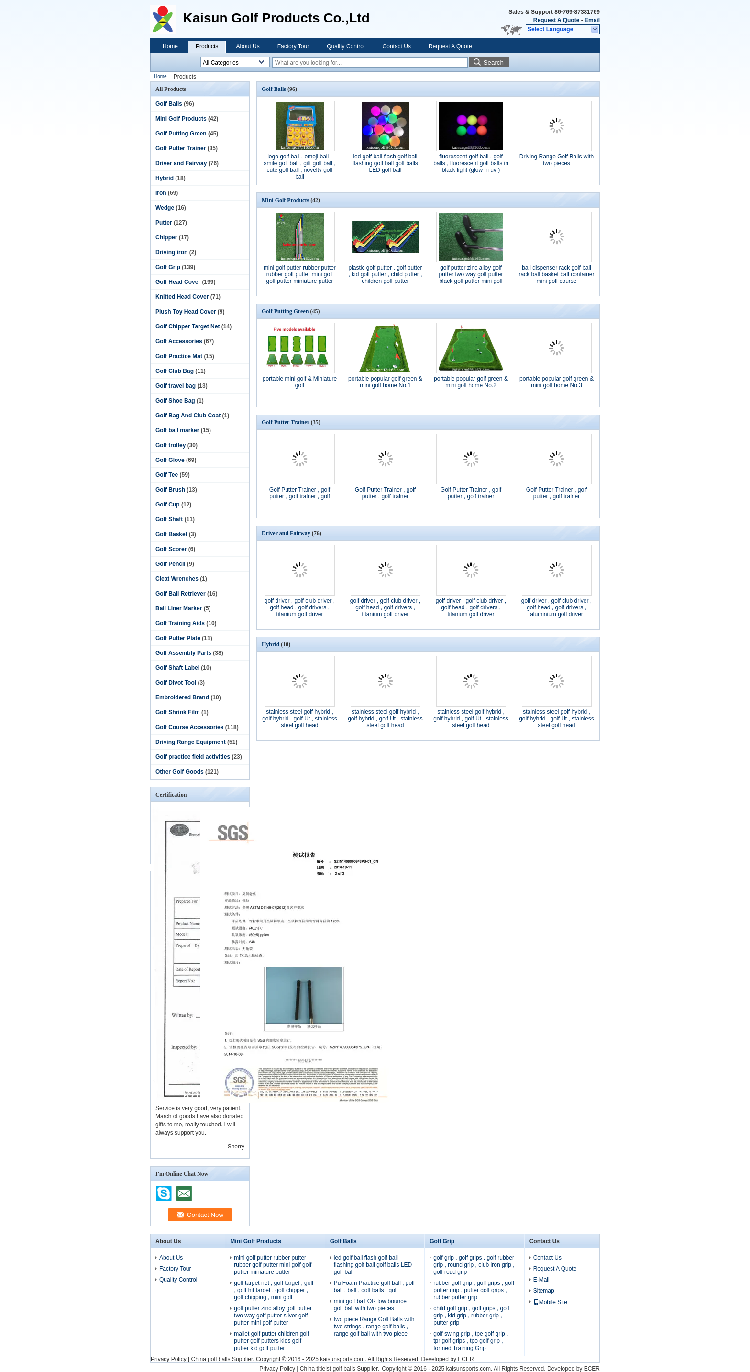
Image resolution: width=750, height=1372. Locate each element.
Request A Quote (556, 20)
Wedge (164, 207)
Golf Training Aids (180, 623)
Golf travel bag (175, 385)
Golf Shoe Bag (175, 400)
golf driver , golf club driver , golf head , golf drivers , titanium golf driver (300, 607)
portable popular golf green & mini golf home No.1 (385, 382)
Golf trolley (170, 445)
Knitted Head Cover (182, 296)
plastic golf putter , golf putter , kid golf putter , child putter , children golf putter (385, 274)
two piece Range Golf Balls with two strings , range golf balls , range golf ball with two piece (374, 1326)
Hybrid (164, 178)
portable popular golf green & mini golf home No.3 (556, 382)
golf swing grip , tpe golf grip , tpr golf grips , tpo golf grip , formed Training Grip (470, 1340)
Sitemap (543, 1290)
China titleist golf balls (327, 1368)
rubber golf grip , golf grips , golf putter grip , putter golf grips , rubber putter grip (473, 1290)
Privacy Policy (169, 1359)
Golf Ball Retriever (180, 593)
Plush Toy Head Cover (185, 311)
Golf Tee (166, 475)
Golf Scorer (171, 549)
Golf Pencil (170, 564)
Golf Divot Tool (175, 682)
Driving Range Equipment (190, 742)
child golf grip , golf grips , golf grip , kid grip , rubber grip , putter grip (471, 1315)
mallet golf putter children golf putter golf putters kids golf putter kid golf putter (271, 1340)
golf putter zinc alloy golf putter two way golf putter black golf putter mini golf (471, 274)
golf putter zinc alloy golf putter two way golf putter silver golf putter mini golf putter (273, 1315)
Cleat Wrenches (177, 578)
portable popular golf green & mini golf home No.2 (471, 382)
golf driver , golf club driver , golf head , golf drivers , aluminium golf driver (556, 607)
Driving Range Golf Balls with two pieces (556, 160)
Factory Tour (293, 46)
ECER (466, 1359)
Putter (163, 222)
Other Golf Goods (179, 771)
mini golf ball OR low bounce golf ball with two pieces (370, 1305)
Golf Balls (168, 104)
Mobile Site (550, 1302)
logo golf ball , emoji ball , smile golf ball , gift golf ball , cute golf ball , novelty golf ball (299, 166)
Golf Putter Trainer (180, 148)
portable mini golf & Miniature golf (300, 382)
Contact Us (397, 46)
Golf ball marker (177, 430)
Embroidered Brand (182, 697)
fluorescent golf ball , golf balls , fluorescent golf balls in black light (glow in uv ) (470, 163)
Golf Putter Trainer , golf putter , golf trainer (385, 493)
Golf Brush (170, 489)
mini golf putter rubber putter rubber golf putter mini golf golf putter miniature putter (300, 274)
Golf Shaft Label (177, 667)
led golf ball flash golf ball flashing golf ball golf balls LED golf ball (385, 163)
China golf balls (210, 1359)
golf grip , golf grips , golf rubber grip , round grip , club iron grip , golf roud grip (473, 1264)
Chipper (166, 237)
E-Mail (541, 1279)
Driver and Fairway (181, 163)
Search (494, 62)
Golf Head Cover (177, 282)
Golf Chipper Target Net (187, 326)
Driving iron (171, 252)
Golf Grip (167, 267)
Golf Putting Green (181, 133)
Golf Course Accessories (189, 727)
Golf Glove (170, 460)
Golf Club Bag (174, 371)
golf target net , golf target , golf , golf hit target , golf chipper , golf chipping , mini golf (273, 1290)
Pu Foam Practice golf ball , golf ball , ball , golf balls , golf (374, 1286)
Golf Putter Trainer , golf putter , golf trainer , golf (299, 493)
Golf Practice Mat (178, 356)
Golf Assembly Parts (183, 653)
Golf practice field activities (192, 756)
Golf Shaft (169, 519)
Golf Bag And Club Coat (188, 415)
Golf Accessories (178, 341)
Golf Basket (171, 534)
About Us (247, 46)
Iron (160, 193)
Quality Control (345, 46)
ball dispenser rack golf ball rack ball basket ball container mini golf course (556, 274)
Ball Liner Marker (178, 608)
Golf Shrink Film (177, 712)
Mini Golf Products (181, 118)
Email (592, 20)
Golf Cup (167, 504)
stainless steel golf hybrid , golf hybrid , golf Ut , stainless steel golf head (299, 718)
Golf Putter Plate (177, 638)
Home (170, 46)
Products (207, 46)
